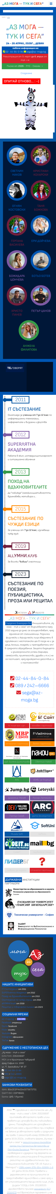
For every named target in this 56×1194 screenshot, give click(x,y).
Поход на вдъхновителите (16, 996)
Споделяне (26, 73)
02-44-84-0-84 (29, 678)
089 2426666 (29, 686)
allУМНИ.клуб (9, 1003)
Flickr (4, 1029)
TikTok (5, 1040)
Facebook (7, 1022)
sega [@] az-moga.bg (15, 1077)
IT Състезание (10, 989)
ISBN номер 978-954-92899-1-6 (36, 1167)
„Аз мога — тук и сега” (23, 4)
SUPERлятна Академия (14, 992)
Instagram (7, 1037)
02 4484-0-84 (14, 51)
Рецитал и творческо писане (18, 1007)
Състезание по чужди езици (17, 999)
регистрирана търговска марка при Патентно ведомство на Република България (29, 1146)
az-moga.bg (8, 1019)
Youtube (6, 1033)
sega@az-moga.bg (36, 51)
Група (5, 1026)
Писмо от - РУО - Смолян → (25, 66)
